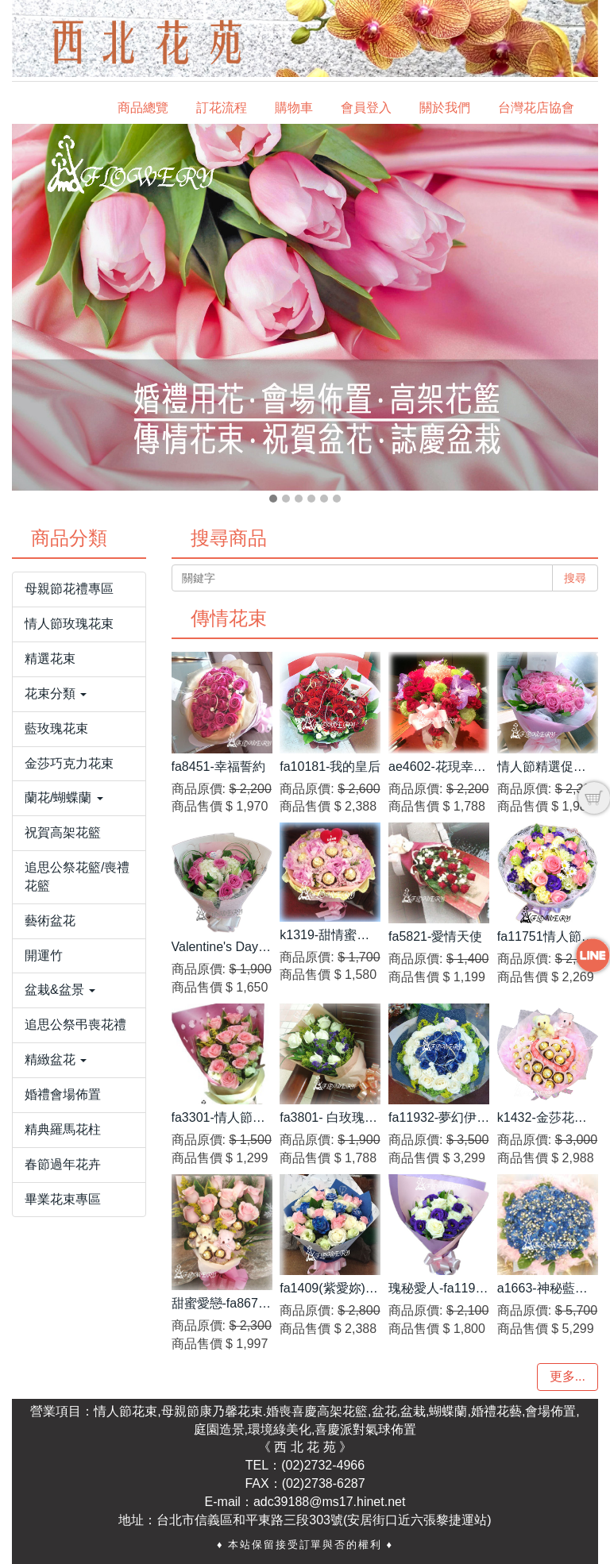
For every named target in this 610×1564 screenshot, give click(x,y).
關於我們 (444, 107)
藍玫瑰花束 (56, 728)
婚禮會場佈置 (63, 1094)
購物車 (294, 107)
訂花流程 (221, 107)
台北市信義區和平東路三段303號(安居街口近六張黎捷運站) (323, 1520)
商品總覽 (143, 107)
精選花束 (50, 658)
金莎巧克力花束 (69, 763)
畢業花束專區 (63, 1199)
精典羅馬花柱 (63, 1129)
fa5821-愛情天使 (435, 936)
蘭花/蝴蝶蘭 (64, 797)
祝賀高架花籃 (63, 832)
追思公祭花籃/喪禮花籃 (77, 876)
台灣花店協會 (536, 107)
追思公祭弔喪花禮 (75, 1024)
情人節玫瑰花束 (69, 623)
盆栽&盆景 (60, 989)
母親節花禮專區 (69, 588)
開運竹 (44, 955)
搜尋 (575, 578)
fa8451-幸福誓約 (218, 766)
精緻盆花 (56, 1059)
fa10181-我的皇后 (330, 766)
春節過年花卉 (63, 1164)
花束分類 (56, 693)
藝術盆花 (50, 920)
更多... (567, 1376)
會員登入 (366, 107)
